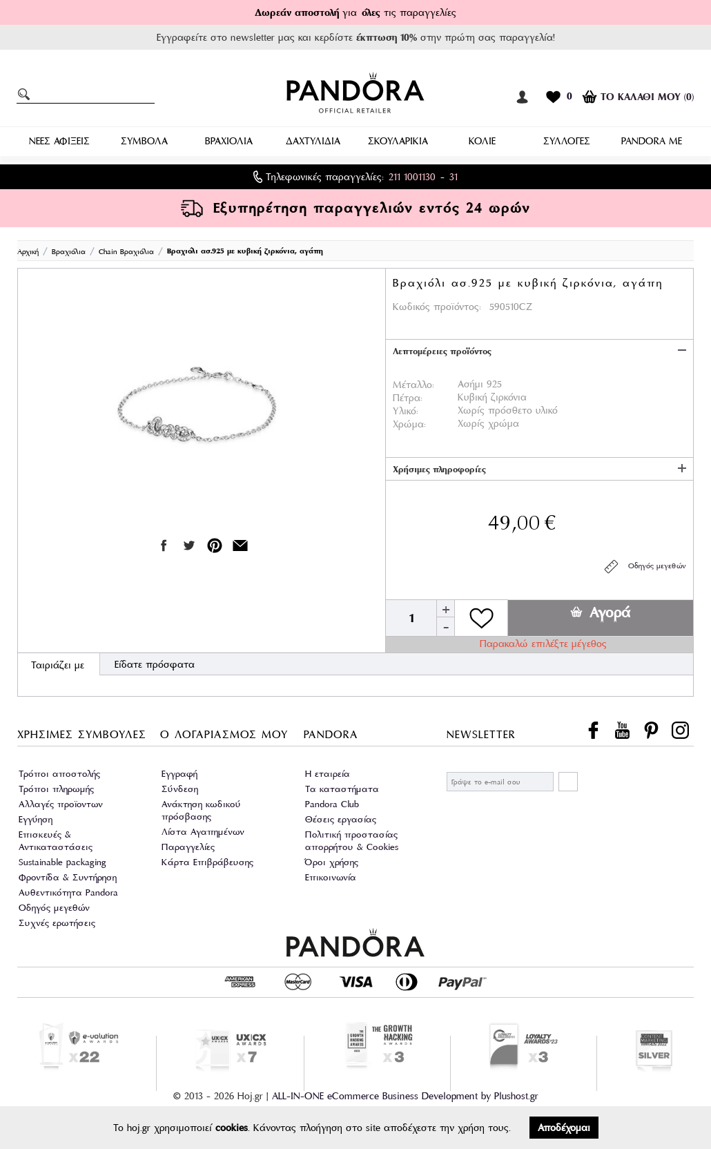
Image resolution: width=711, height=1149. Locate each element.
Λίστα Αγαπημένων (203, 832)
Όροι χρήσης (331, 862)
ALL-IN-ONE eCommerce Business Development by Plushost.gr (405, 1096)
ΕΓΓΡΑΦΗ (568, 781)
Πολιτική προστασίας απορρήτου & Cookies (351, 841)
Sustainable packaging (62, 862)
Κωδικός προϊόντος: (437, 306)
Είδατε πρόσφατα (155, 664)
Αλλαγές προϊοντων (61, 804)
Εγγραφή (179, 774)
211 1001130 (412, 177)
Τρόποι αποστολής (59, 774)
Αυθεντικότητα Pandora (68, 892)
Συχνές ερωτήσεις (57, 923)
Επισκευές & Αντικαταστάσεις (55, 841)
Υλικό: (405, 411)
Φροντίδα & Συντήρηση (68, 877)
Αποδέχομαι (564, 1127)
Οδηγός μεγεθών (644, 566)
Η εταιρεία (327, 774)
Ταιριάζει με (57, 665)
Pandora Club (332, 804)
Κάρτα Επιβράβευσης (207, 862)
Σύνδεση (180, 789)
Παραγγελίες (188, 847)
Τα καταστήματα (342, 789)
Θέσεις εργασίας (340, 819)
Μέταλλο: (413, 384)
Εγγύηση (35, 819)
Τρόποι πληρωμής (56, 789)
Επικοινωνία (330, 877)
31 (453, 177)
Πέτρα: (407, 398)
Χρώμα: (409, 424)
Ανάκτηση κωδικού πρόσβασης (201, 810)
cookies (231, 1127)
